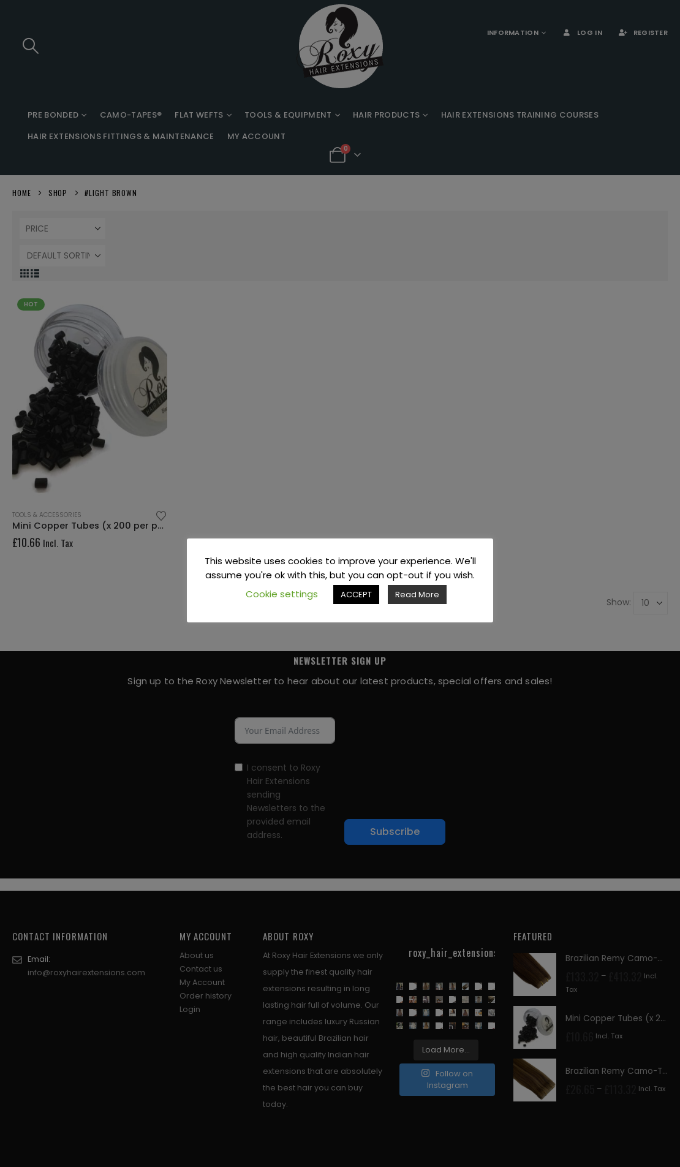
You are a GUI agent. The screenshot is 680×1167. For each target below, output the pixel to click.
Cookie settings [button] (282, 593)
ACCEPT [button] (356, 594)
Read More (417, 594)
